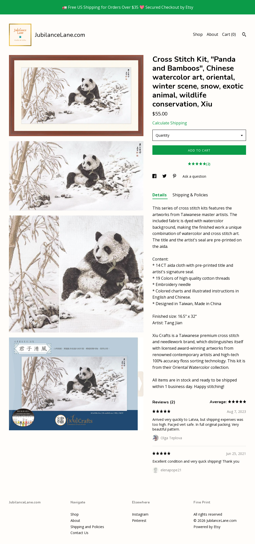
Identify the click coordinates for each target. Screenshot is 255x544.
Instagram (140, 514)
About (212, 34)
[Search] (244, 35)
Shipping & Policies (190, 195)
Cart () (229, 34)
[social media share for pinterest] (175, 176)
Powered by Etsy (206, 526)
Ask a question (194, 176)
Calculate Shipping (169, 123)
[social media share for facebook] (154, 176)
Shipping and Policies (87, 526)
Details (160, 195)
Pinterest (139, 520)
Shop (198, 34)
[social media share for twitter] (165, 176)
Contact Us (79, 532)
